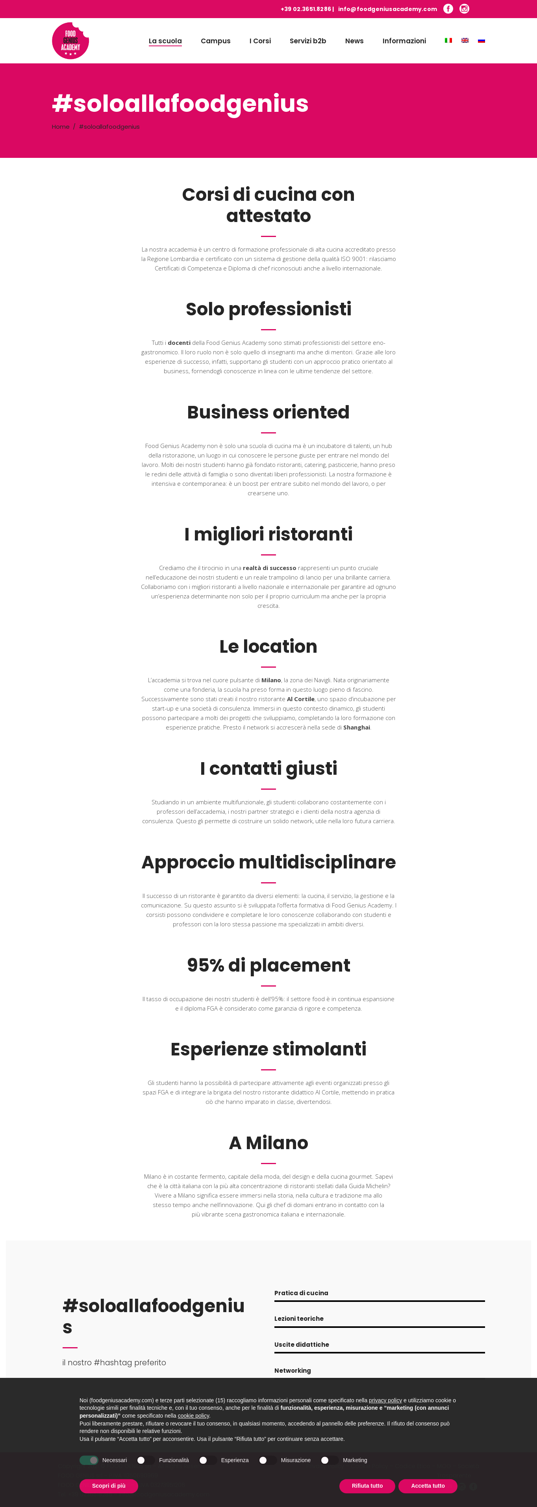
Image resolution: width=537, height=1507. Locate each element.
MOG (444, 1466)
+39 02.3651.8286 (306, 9)
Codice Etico (412, 1466)
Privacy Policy (325, 1466)
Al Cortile (301, 699)
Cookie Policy (369, 1466)
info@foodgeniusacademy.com (387, 9)
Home (61, 126)
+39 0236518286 (90, 1494)
